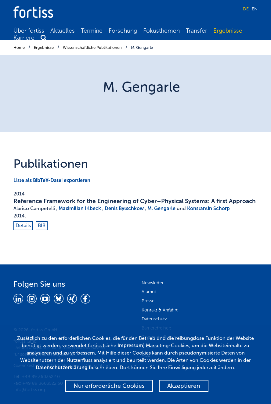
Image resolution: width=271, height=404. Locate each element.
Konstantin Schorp (208, 208)
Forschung (123, 30)
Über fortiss (28, 30)
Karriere (23, 37)
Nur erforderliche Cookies (109, 385)
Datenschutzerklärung (62, 367)
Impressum (130, 345)
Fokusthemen (161, 30)
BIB (41, 225)
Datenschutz (154, 319)
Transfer (196, 30)
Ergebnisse (227, 30)
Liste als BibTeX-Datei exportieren (51, 180)
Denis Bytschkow (124, 208)
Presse (148, 301)
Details (23, 225)
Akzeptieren (183, 385)
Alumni (149, 291)
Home (19, 47)
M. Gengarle (142, 47)
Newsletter (153, 283)
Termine (92, 30)
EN (255, 9)
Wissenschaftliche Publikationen (92, 47)
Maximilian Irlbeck (80, 208)
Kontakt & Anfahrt (160, 310)
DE (246, 9)
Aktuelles (62, 30)
